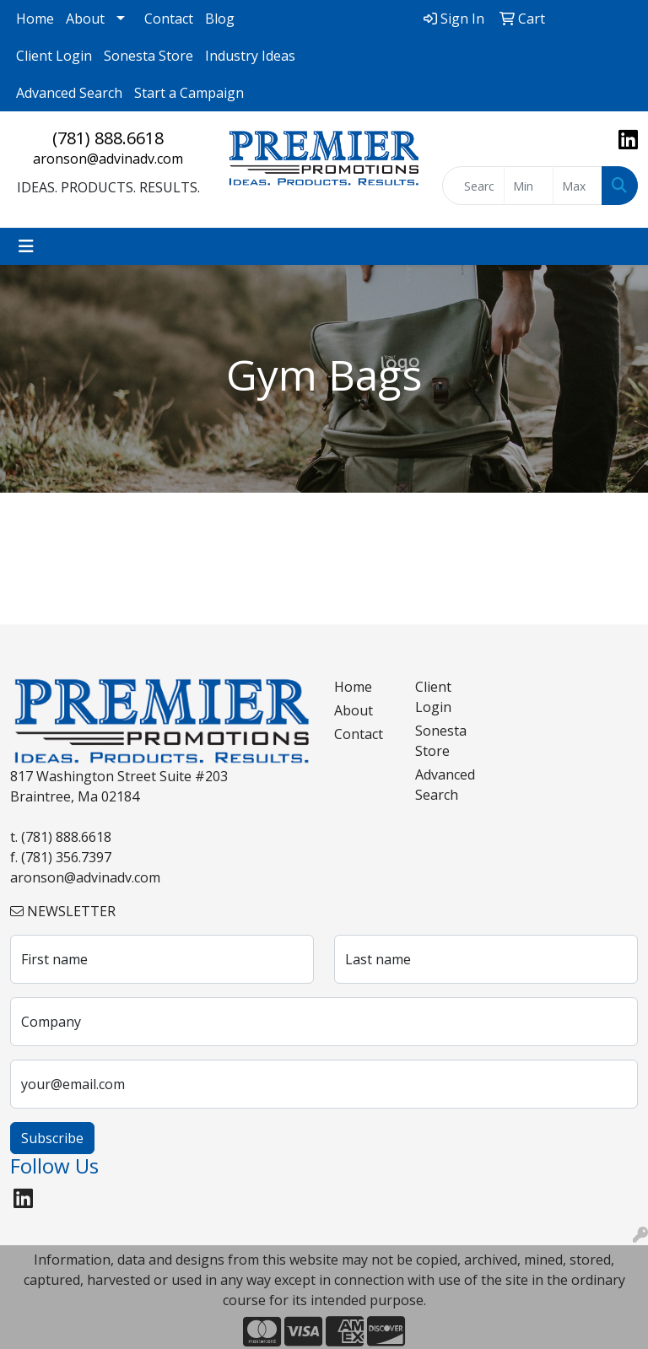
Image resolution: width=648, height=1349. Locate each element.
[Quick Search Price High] (577, 185)
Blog (220, 18)
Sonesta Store (148, 55)
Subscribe (52, 1138)
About (85, 18)
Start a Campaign (189, 93)
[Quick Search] (473, 185)
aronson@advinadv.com (108, 158)
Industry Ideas (250, 55)
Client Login (54, 55)
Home (35, 18)
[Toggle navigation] (26, 246)
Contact (168, 18)
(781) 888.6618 (108, 138)
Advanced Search (69, 93)
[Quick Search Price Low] (529, 185)
